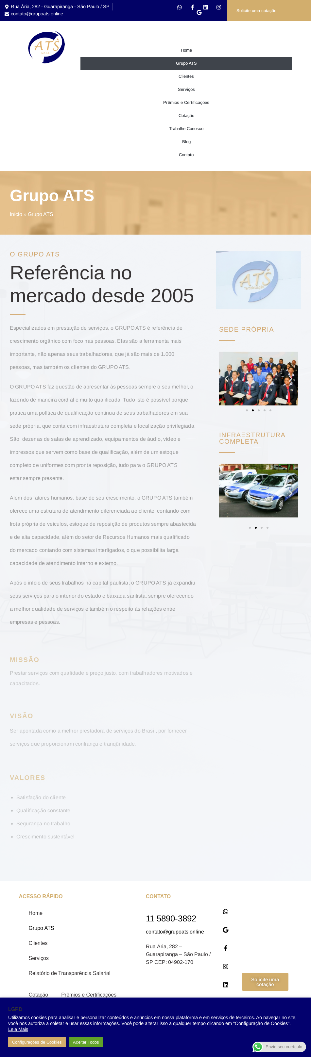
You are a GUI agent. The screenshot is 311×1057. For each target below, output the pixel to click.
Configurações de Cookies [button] (37, 1042)
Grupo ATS (186, 64)
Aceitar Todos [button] (86, 1042)
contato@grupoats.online (175, 933)
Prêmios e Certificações (186, 103)
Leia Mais (18, 1029)
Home (186, 51)
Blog (186, 142)
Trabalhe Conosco (186, 129)
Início (16, 215)
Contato (186, 156)
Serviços (186, 90)
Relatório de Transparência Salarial (70, 974)
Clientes (186, 77)
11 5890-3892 (171, 920)
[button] (226, 380)
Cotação (186, 116)
